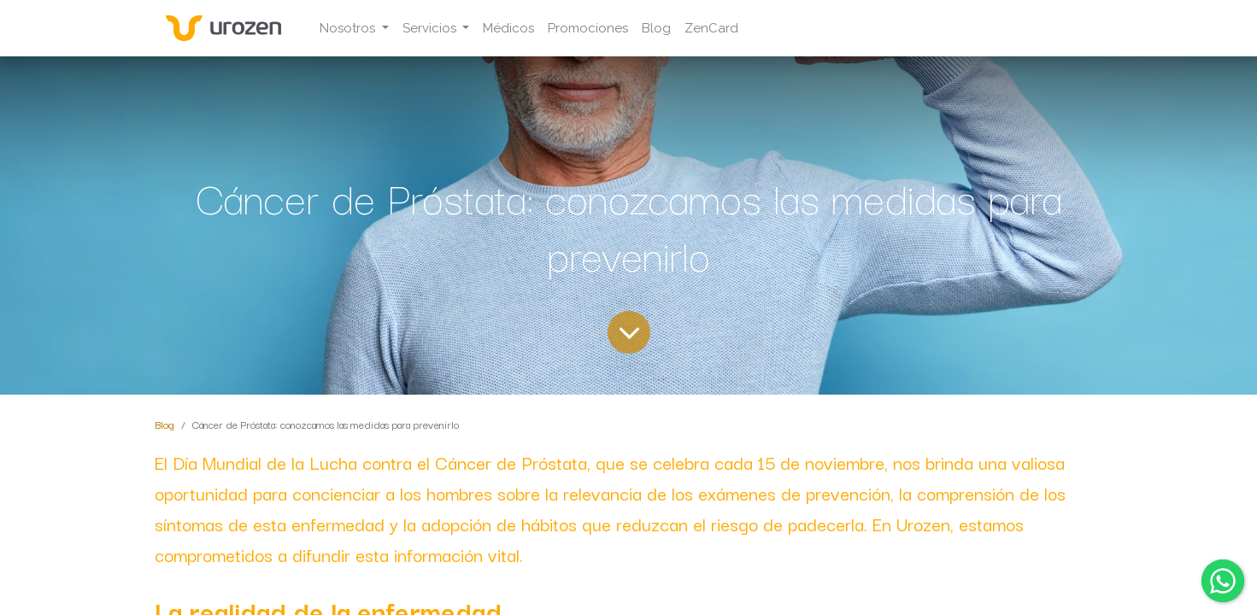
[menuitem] (508, 28)
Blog (164, 424)
